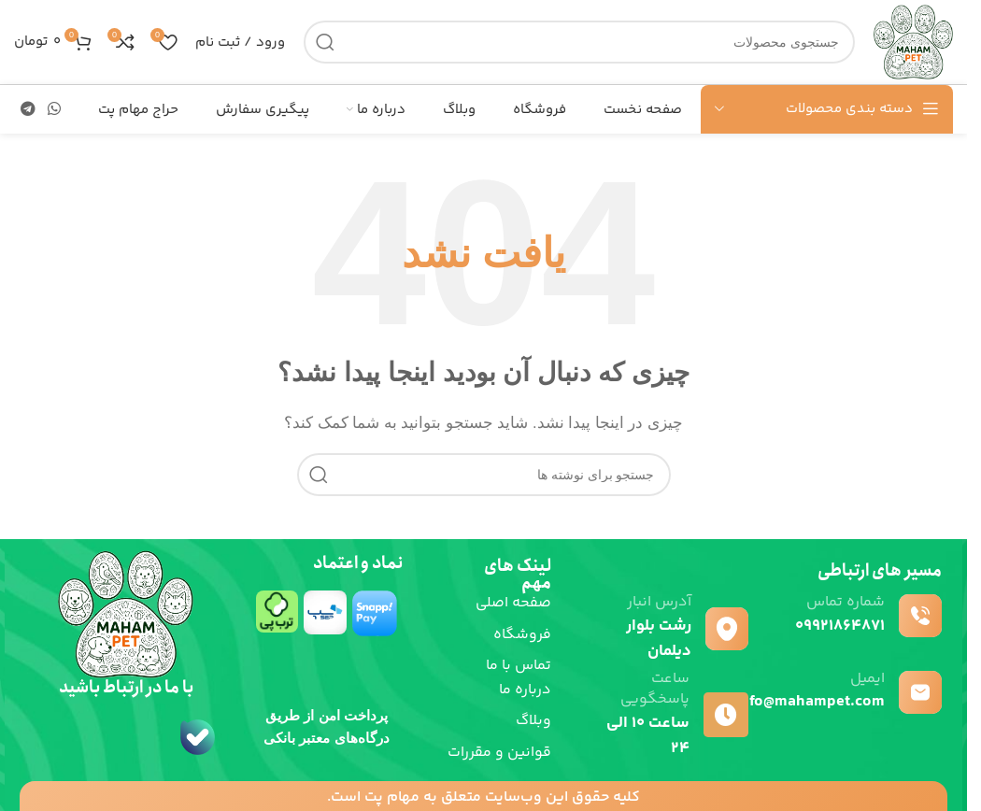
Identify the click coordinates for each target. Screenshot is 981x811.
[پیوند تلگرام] (27, 108)
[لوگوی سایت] (913, 41)
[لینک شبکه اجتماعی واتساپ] (53, 108)
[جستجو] (579, 42)
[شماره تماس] (920, 615)
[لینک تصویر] (376, 664)
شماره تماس (845, 602)
